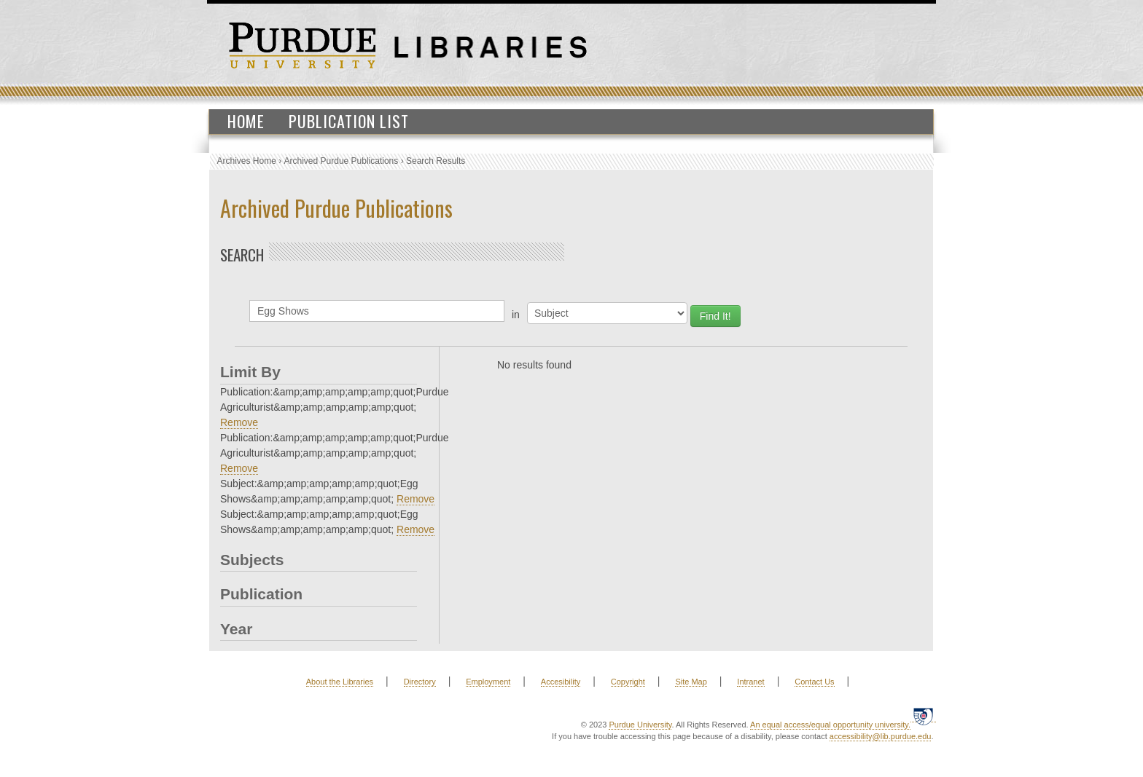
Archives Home (246, 161)
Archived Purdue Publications (341, 161)
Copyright (628, 681)
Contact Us (814, 681)
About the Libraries (339, 681)
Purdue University (640, 724)
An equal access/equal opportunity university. (830, 724)
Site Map (690, 681)
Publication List (349, 121)
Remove (239, 422)
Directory (420, 681)
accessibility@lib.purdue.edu (881, 736)
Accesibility (560, 681)
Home (246, 121)
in (516, 314)
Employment (488, 681)
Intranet (750, 681)
